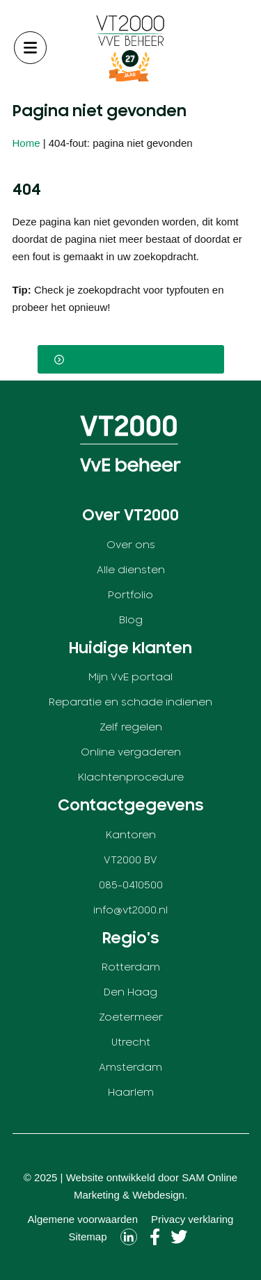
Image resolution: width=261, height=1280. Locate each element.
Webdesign (158, 1195)
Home (26, 143)
